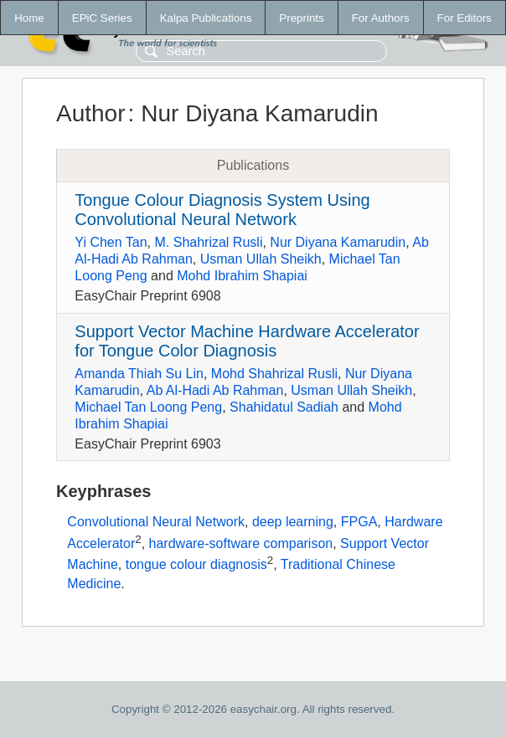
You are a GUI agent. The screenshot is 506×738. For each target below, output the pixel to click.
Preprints (301, 18)
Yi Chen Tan (111, 242)
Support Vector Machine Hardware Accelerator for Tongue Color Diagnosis (247, 341)
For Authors (381, 18)
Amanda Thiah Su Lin (139, 373)
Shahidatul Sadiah (284, 407)
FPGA (359, 522)
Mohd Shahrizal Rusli (274, 373)
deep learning (292, 522)
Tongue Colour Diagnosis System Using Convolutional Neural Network (222, 209)
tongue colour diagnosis (196, 565)
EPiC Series (102, 18)
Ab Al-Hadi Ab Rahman (215, 390)
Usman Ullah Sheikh (261, 259)
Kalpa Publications (206, 18)
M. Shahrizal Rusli (209, 242)
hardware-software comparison (241, 543)
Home (29, 18)
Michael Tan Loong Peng (148, 407)
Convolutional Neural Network (156, 522)
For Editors (464, 18)
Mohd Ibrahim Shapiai (242, 276)
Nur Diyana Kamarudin (337, 242)
